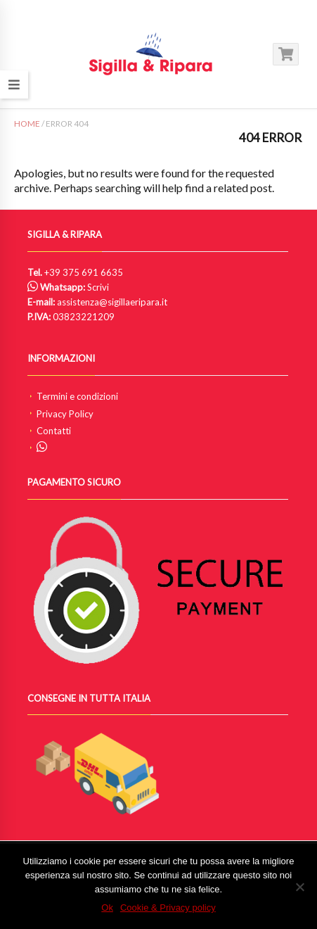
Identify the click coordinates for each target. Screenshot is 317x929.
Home (27, 123)
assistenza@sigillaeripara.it (112, 302)
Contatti (54, 430)
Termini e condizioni (77, 396)
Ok (107, 907)
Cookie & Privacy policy (168, 907)
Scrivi (98, 287)
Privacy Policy (65, 413)
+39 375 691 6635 (83, 272)
